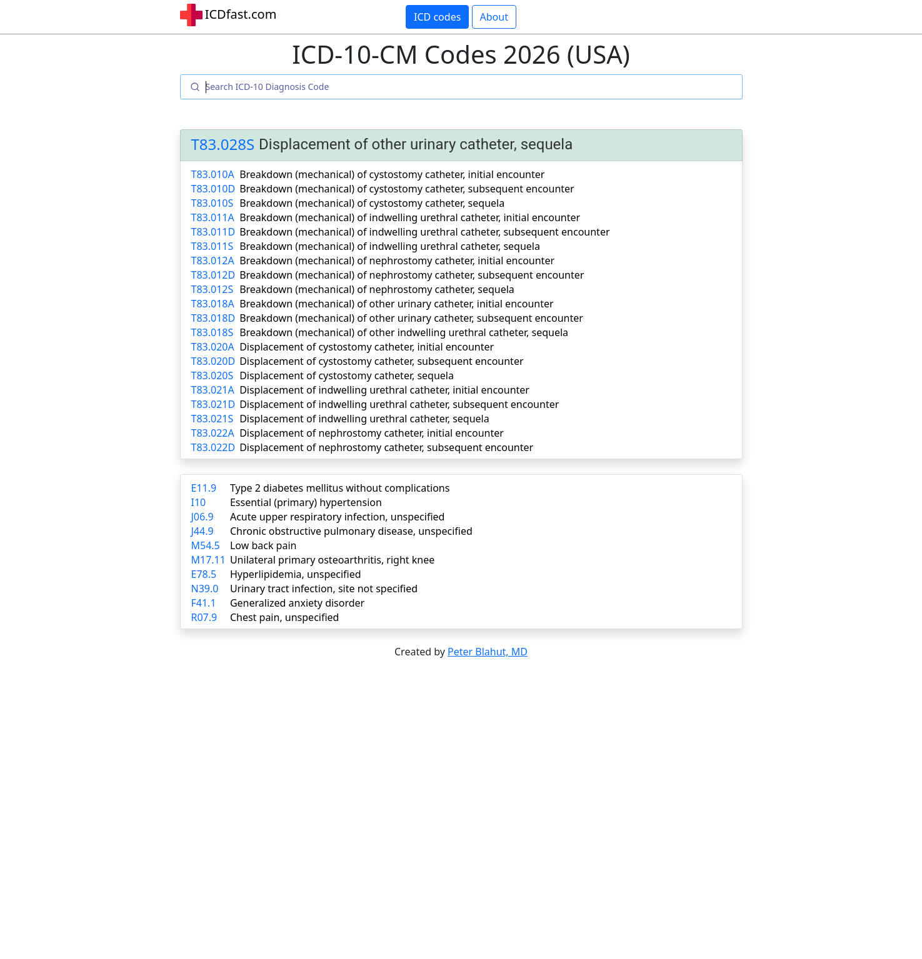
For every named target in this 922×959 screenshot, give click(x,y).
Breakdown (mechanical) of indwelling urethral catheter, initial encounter (409, 217)
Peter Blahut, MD (488, 651)
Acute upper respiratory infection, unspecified (337, 517)
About (494, 17)
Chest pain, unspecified (284, 617)
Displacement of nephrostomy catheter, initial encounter (371, 433)
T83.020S (212, 375)
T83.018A (212, 304)
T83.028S (223, 145)
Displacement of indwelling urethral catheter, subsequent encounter (399, 404)
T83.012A (212, 260)
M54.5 (205, 545)
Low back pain (263, 545)
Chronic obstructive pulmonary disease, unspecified (351, 531)
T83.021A (212, 390)
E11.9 (204, 488)
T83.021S (212, 418)
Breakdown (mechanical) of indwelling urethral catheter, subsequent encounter (424, 232)
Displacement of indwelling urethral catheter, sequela (364, 418)
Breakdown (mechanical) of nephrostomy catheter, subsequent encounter (411, 275)
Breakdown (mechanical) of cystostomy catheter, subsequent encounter (406, 189)
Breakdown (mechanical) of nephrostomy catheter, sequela (376, 289)
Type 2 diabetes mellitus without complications (339, 488)
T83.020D (213, 361)
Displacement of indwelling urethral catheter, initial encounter (384, 390)
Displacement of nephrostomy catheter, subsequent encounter (386, 447)
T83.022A (212, 433)
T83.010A (212, 174)
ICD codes (437, 17)
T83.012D (213, 275)
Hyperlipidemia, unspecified (295, 574)
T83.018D (213, 318)
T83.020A (212, 347)
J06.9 (202, 517)
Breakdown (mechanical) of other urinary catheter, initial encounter (396, 304)
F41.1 (203, 603)
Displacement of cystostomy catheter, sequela (346, 375)
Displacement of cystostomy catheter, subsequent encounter (381, 361)
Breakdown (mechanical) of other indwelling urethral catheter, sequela (403, 332)
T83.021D (213, 404)
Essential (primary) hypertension (306, 502)
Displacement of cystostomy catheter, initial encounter (366, 347)
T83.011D (213, 232)
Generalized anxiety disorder (297, 603)
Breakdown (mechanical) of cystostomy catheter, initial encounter (391, 174)
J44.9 (202, 531)
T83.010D (213, 189)
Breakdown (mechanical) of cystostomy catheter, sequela (371, 203)
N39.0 (205, 588)
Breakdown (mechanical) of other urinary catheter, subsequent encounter (411, 318)
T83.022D (213, 447)
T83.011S (212, 246)
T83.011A (212, 217)
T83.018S (212, 332)
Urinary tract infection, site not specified (324, 588)
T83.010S (212, 203)
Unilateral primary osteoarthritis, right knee (332, 560)
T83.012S (212, 289)
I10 (198, 502)
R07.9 (204, 617)
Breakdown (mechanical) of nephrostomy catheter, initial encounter (396, 260)
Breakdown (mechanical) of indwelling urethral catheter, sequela (389, 246)
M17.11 (208, 560)
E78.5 (204, 574)
